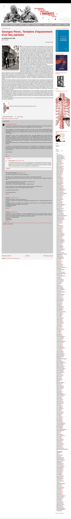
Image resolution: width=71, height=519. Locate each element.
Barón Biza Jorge (60, 168)
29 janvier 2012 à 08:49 (12, 124)
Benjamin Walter (59, 183)
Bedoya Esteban (59, 182)
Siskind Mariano (59, 471)
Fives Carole (59, 274)
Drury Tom (58, 251)
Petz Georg (58, 415)
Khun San (58, 332)
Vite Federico (59, 500)
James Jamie (59, 316)
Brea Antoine (59, 203)
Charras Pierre (59, 220)
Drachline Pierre (59, 250)
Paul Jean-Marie (59, 403)
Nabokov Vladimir (60, 386)
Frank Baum (59, 278)
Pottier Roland (59, 420)
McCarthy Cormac (60, 367)
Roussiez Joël (59, 445)
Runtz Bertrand (59, 451)
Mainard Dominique (60, 355)
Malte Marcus (59, 357)
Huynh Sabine (59, 310)
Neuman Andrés (59, 388)
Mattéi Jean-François (60, 366)
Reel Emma (58, 431)
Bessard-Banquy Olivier (61, 189)
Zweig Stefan (59, 510)
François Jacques (60, 280)
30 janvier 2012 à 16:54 (19, 160)
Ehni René (58, 262)
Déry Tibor (58, 259)
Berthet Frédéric (59, 187)
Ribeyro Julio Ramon (60, 435)
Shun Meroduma (59, 468)
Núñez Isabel (59, 392)
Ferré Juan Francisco (60, 272)
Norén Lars (58, 389)
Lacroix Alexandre (60, 337)
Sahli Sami (58, 456)
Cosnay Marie (59, 231)
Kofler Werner (59, 335)
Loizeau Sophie (59, 346)
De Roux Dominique (60, 240)
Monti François (59, 383)
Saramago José (59, 461)
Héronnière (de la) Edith (61, 311)
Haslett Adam (59, 304)
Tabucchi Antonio (60, 478)
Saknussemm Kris (60, 457)
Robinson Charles (60, 439)
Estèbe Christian (59, 264)
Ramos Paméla (59, 428)
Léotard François (59, 352)
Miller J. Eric (59, 377)
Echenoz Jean (59, 261)
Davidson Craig (59, 236)
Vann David (58, 489)
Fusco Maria (59, 283)
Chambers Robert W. (60, 219)
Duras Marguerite (60, 258)
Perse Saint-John (59, 408)
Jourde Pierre (59, 325)
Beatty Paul (58, 176)
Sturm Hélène (59, 473)
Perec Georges (15, 118)
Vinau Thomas (59, 499)
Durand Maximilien (60, 257)
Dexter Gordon (59, 245)
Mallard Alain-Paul (60, 356)
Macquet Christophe (60, 353)
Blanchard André (59, 190)
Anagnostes (5, 24)
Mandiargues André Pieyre (61, 358)
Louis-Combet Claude (60, 347)
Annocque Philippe (60, 157)
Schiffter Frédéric (60, 463)
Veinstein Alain (59, 492)
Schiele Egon (59, 462)
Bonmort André (59, 198)
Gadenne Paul (59, 285)
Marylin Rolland (12, 160)
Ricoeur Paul (59, 436)
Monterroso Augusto (60, 382)
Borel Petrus (59, 200)
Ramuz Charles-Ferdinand (61, 429)
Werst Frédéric (59, 505)
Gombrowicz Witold (60, 294)
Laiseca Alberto (59, 340)
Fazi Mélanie (59, 268)
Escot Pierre (59, 263)
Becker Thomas (59, 179)
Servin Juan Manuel (60, 466)
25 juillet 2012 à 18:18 (21, 172)
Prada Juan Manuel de (60, 423)
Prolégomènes (13, 24)
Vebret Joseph (59, 490)
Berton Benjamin (59, 188)
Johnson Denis (59, 320)
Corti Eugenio (59, 229)
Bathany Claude (59, 171)
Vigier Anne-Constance (60, 495)
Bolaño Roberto (59, 195)
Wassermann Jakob (60, 504)
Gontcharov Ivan (59, 295)
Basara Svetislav (59, 169)
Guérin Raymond (59, 299)
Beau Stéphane (59, 177)
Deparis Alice (59, 244)
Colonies (21, 24)
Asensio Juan (59, 162)
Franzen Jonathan (60, 279)
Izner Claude (59, 315)
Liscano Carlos (59, 345)
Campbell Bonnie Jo (60, 210)
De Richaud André (60, 239)
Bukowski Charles (60, 208)
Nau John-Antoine (60, 387)
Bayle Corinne (59, 173)
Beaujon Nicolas (59, 178)
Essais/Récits (58, 24)
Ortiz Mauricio (59, 398)
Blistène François (60, 194)
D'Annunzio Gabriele (60, 234)
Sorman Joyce (59, 472)
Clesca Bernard (59, 225)
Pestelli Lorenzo (59, 413)
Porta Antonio (59, 419)
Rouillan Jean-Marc (60, 444)
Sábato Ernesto (59, 477)
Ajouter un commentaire (8, 223)
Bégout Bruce (59, 209)
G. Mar (58, 284)
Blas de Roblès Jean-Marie (61, 193)
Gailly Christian (59, 287)
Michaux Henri (59, 376)
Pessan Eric (59, 410)
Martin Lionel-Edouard (60, 362)
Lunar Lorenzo (59, 350)
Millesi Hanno (59, 378)
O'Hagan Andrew (59, 393)
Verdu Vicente (59, 493)
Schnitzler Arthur (59, 464)
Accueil (27, 255)
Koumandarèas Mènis (60, 336)
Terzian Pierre (59, 479)
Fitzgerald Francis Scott (61, 273)
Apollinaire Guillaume (60, 158)
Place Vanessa (59, 418)
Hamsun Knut (59, 301)
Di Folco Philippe (59, 246)
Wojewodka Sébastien (60, 508)
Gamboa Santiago (60, 288)
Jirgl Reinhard (59, 319)
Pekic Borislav (59, 405)
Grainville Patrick (59, 298)
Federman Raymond (60, 269)
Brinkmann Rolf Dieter (60, 204)
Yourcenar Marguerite (60, 509)
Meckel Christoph (60, 371)
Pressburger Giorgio (60, 424)
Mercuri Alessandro (60, 372)
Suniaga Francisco (60, 476)
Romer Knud (59, 441)
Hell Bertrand (59, 305)
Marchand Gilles (59, 361)
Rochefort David (59, 440)
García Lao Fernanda (60, 289)
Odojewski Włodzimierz (61, 394)
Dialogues (66, 24)
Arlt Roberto (59, 161)
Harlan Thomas (59, 303)
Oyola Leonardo (59, 399)
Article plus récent (6, 255)
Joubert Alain (59, 324)
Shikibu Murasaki (60, 467)
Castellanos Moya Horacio (61, 215)
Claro (57, 224)
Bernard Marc (59, 184)
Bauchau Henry (59, 172)
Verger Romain (59, 494)
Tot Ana (58, 482)
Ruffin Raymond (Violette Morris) (62, 449)
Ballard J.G (58, 164)
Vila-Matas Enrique (60, 497)
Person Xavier (59, 409)
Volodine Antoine (59, 503)
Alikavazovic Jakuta (60, 156)
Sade (57, 453)
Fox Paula (58, 277)
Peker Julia (58, 404)
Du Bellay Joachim (60, 252)
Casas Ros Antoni (60, 214)
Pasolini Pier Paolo (60, 402)
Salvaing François (60, 458)
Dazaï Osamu (59, 237)
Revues (58, 433)
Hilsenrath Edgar (59, 309)
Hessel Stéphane (59, 308)
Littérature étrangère (48, 24)
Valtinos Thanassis (60, 487)
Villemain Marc (59, 498)
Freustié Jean (59, 282)
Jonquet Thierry (59, 321)
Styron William (59, 474)
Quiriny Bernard (59, 425)
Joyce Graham (59, 326)
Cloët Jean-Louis (59, 226)
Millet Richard (59, 379)
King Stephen (59, 334)
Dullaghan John (59, 256)
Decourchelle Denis (60, 241)
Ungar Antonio (59, 484)
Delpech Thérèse (59, 242)
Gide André (58, 293)
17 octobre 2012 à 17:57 (14, 197)
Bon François (59, 197)
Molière (58, 381)
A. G (6, 124)
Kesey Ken (58, 330)
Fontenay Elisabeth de (60, 275)
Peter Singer (59, 414)
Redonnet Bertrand (60, 430)
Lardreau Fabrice (59, 342)
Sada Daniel (59, 452)
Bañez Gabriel (59, 174)
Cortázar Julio (59, 230)
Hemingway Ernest (60, 306)
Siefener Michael (59, 469)
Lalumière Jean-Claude (60, 341)
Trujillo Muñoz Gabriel (60, 483)
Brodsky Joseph (59, 205)
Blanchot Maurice (60, 192)
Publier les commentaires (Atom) (13, 258)
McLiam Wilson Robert (60, 368)
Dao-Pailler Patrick (60, 235)
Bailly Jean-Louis (60, 163)
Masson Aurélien (59, 363)
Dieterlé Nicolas (59, 247)
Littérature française (36, 24)
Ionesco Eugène (59, 314)
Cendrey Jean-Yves (60, 216)
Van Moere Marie (59, 488)
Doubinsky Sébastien (60, 249)
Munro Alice (59, 384)
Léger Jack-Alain (59, 351)
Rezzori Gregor (59, 434)
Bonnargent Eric (59, 199)
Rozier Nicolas (59, 446)
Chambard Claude (60, 218)
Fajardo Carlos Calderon (61, 267)
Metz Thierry (59, 373)
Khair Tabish (59, 331)
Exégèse (28, 24)
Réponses (9, 158)
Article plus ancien (48, 255)
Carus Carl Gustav (60, 213)
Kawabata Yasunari (60, 329)
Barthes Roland (59, 167)
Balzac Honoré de (60, 166)
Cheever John (59, 221)
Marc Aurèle (59, 360)
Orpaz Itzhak (59, 397)
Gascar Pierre (59, 290)
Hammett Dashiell (60, 300)
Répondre (7, 156)
